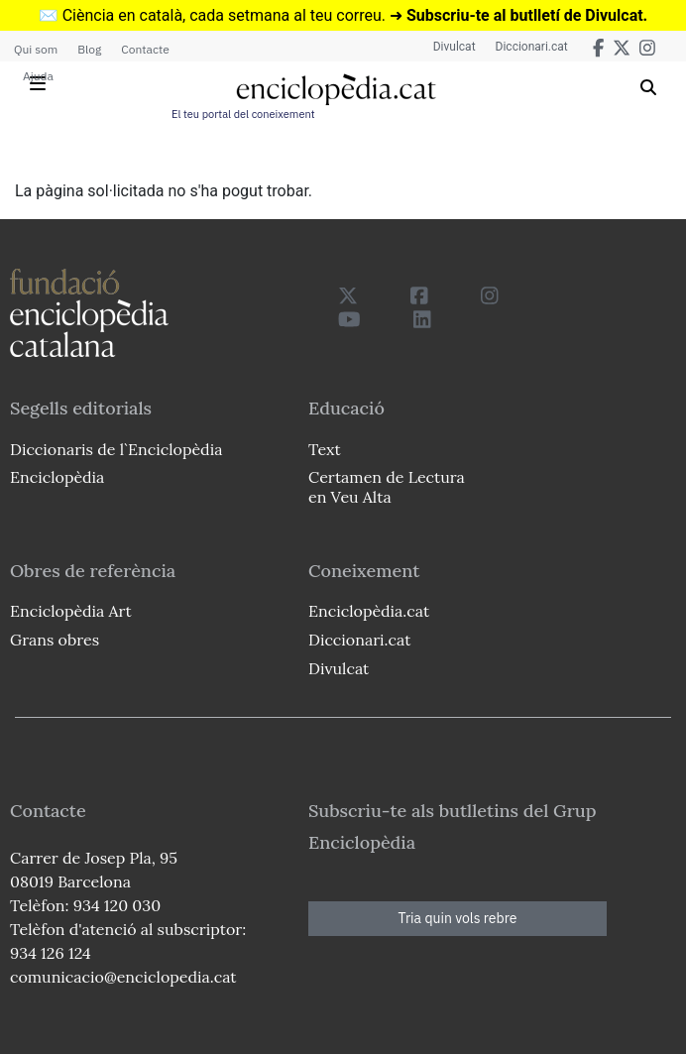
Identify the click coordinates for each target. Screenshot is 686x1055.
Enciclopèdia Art (71, 611)
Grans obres (54, 639)
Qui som (35, 49)
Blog (89, 49)
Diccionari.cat (532, 47)
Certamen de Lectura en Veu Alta (386, 486)
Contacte (145, 49)
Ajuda (38, 75)
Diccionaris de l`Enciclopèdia (116, 449)
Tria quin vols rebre (458, 918)
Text (324, 449)
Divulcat (454, 47)
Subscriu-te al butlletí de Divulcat (524, 15)
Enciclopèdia (57, 477)
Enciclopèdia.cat (368, 611)
